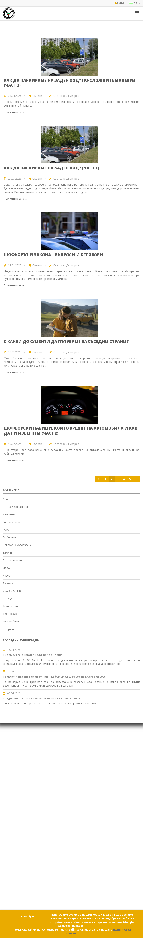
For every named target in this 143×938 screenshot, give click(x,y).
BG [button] (134, 3)
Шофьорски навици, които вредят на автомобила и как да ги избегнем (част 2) (70, 430)
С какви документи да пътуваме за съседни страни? (66, 341)
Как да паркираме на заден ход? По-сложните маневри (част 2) (70, 83)
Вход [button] (119, 3)
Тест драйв (10, 614)
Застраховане (11, 522)
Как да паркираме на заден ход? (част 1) (51, 167)
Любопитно (10, 537)
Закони (7, 552)
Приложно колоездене (17, 545)
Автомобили (11, 621)
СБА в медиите (12, 591)
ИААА (6, 568)
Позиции (8, 598)
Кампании (9, 514)
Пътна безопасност (15, 506)
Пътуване (9, 629)
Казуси (7, 575)
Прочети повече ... (15, 112)
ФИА (6, 529)
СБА (5, 499)
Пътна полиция (12, 560)
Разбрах (27, 916)
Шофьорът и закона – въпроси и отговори (53, 254)
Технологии (10, 606)
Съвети (37, 96)
